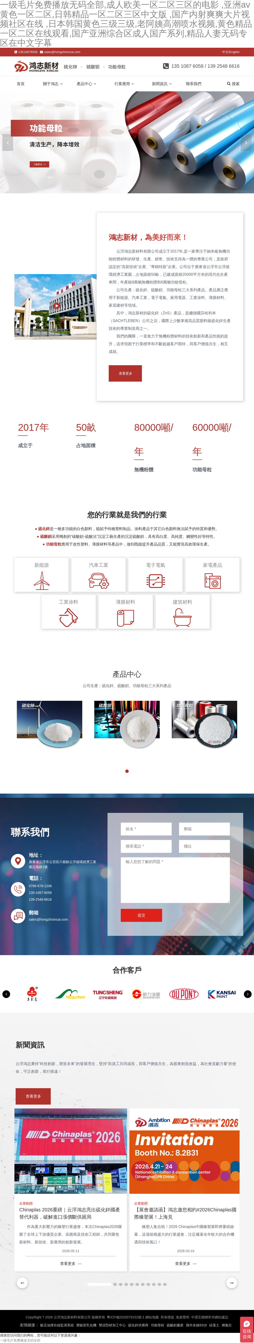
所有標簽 (167, 1317)
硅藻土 (214, 1325)
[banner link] (127, 142)
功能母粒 (157, 1325)
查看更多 (130, 373)
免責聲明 (182, 1317)
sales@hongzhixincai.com (62, 52)
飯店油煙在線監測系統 (57, 1325)
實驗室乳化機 (86, 1325)
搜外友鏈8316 (196, 1325)
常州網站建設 (218, 1317)
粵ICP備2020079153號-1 (125, 1317)
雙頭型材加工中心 (112, 1325)
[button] (246, 142)
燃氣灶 (227, 1325)
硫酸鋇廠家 (175, 1325)
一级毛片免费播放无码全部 (20, 1340)
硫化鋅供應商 (138, 1325)
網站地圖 (152, 1317)
